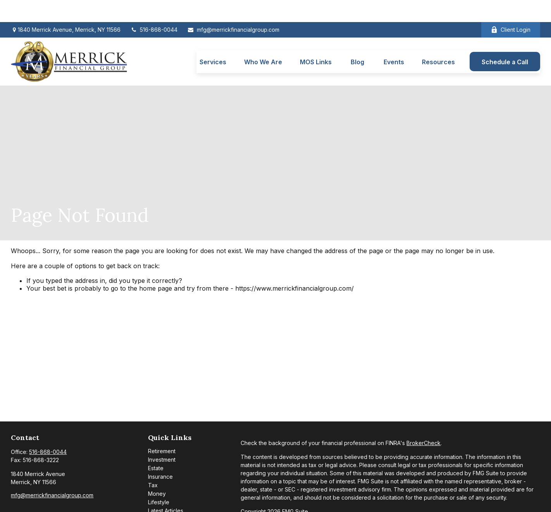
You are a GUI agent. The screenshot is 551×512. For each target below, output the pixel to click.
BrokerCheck (423, 421)
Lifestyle (158, 480)
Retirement (162, 429)
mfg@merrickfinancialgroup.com (233, 8)
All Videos (161, 497)
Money (157, 472)
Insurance (160, 455)
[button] (212, 39)
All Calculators (166, 506)
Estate (156, 446)
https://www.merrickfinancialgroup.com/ (294, 267)
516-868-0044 (153, 8)
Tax (153, 463)
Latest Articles (165, 489)
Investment (162, 438)
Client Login (510, 8)
